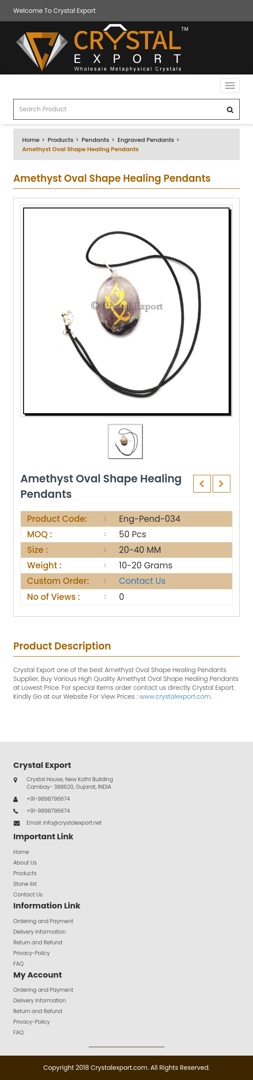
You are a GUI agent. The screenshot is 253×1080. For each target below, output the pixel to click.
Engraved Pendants (145, 140)
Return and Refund (37, 942)
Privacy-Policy (31, 953)
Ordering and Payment (43, 921)
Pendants (95, 140)
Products (61, 140)
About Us (25, 862)
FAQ (18, 963)
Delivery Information (39, 931)
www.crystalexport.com (174, 696)
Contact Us (142, 581)
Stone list (25, 884)
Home (30, 140)
